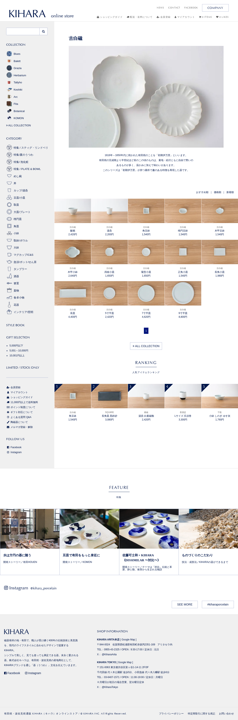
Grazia (13, 68)
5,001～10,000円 (18, 350)
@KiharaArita (109, 654)
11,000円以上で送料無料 (22, 402)
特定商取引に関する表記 (201, 713)
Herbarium (16, 75)
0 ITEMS (205, 17)
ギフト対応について (19, 412)
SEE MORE (184, 604)
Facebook (13, 447)
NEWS (160, 7)
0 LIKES (222, 17)
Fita (12, 103)
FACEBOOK (191, 7)
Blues (13, 53)
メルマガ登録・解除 (19, 427)
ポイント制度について (20, 407)
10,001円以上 (17, 355)
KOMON (15, 118)
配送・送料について (140, 17)
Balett (13, 61)
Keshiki (14, 89)
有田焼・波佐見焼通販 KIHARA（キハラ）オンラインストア (41, 713)
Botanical (15, 111)
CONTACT (174, 7)
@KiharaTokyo (110, 687)
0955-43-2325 (112, 649)
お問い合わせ (226, 713)
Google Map (128, 639)
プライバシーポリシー (171, 713)
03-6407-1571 (112, 677)
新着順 (230, 192)
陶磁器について (17, 422)
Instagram (14, 452)
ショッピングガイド (110, 17)
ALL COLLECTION (146, 346)
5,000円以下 (16, 345)
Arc (12, 96)
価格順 (217, 192)
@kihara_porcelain (43, 588)
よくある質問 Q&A (18, 417)
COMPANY (215, 8)
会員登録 (164, 17)
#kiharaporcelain (218, 604)
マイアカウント (185, 17)
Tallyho (14, 82)
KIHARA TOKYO (106, 662)
